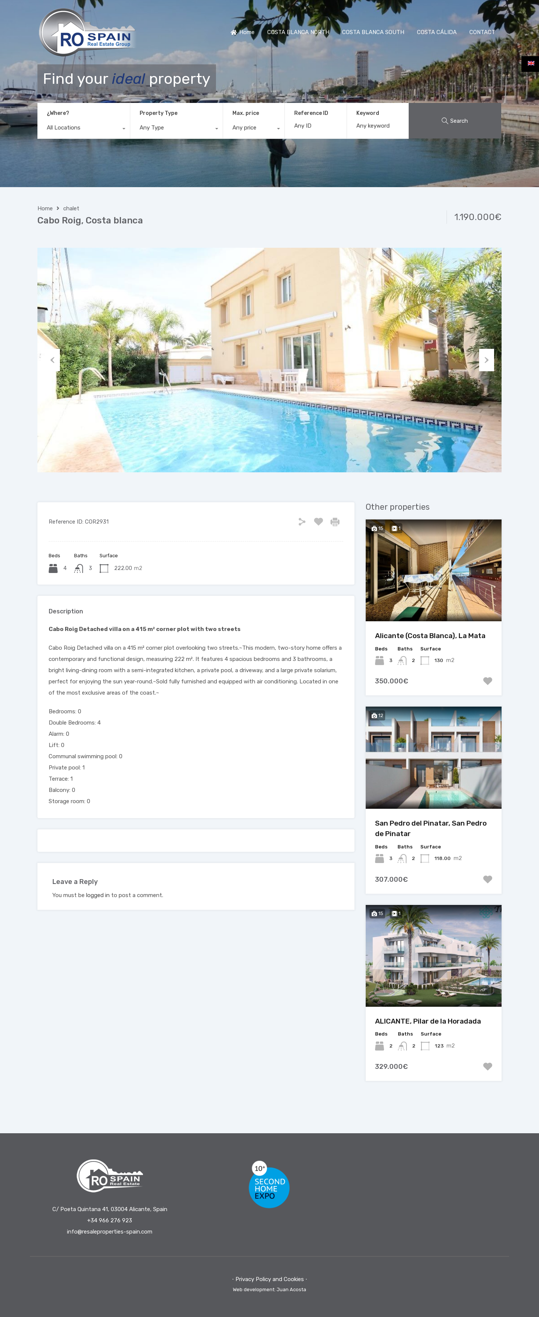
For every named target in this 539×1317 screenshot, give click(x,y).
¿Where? (58, 113)
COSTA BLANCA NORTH (298, 32)
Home (243, 32)
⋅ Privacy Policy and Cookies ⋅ (269, 1279)
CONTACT (482, 32)
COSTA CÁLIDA (437, 32)
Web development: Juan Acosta (269, 1289)
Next (486, 360)
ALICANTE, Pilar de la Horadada (428, 1021)
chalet (71, 208)
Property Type (158, 113)
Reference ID (311, 113)
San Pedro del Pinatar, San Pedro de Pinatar (431, 828)
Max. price (245, 113)
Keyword (367, 113)
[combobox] (83, 129)
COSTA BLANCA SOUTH (373, 32)
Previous (52, 360)
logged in (98, 895)
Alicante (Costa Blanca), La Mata (430, 635)
